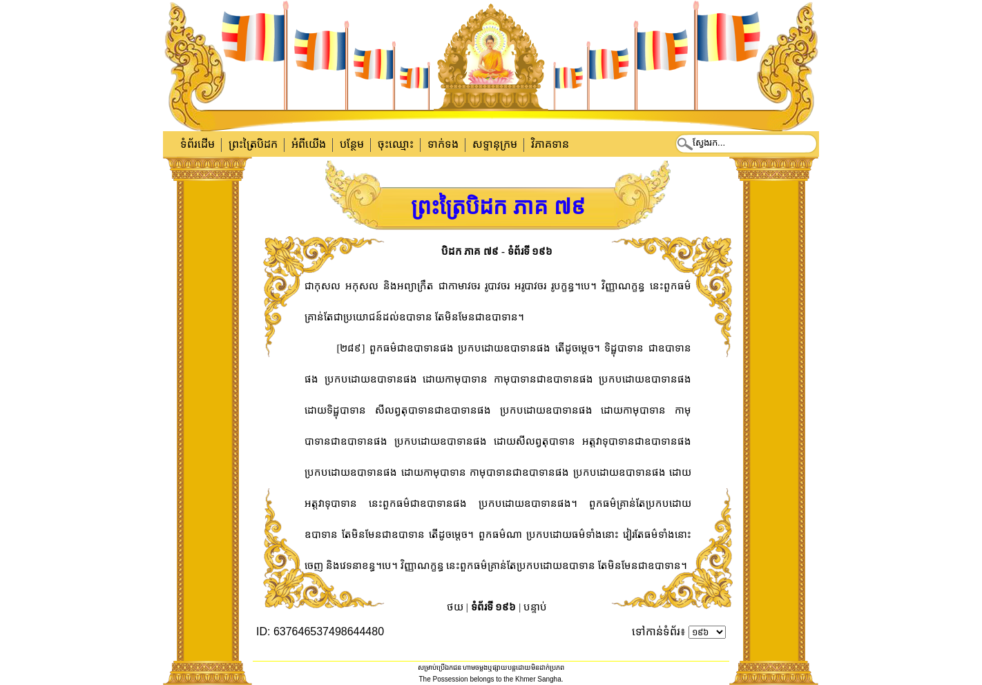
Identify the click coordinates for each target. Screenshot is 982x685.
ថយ (455, 606)
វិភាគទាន (550, 144)
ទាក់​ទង (443, 144)
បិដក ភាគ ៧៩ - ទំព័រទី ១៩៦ (497, 251)
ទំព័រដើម (197, 144)
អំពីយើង (308, 144)
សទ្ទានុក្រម (494, 144)
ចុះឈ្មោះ (396, 144)
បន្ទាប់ (535, 606)
